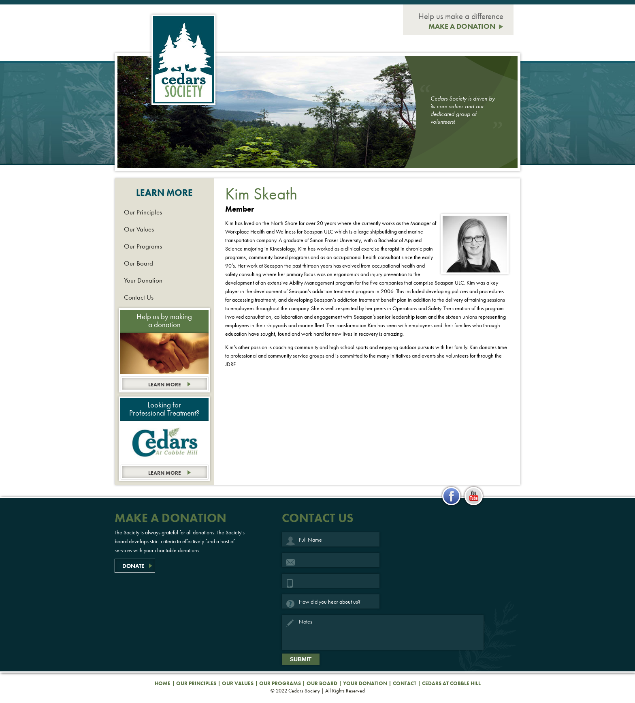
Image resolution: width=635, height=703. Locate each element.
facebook (451, 496)
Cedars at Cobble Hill (451, 683)
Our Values (139, 229)
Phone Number (291, 583)
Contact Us (138, 297)
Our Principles (143, 212)
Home (162, 683)
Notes (291, 624)
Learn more (164, 384)
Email (291, 562)
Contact (404, 683)
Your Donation (143, 280)
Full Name (291, 541)
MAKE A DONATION (461, 26)
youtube (473, 496)
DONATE (133, 566)
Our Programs (143, 246)
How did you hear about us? (291, 603)
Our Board (138, 263)
